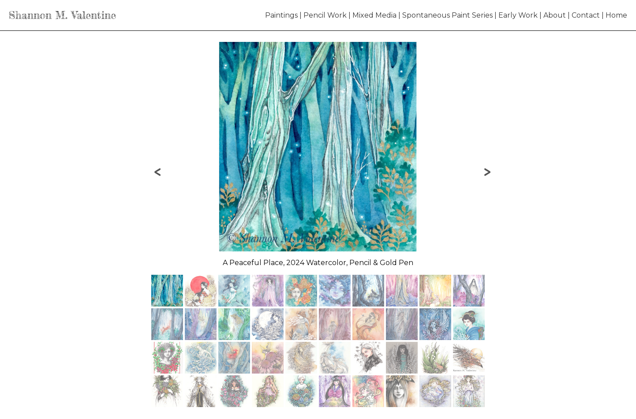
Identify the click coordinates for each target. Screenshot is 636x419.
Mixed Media (374, 15)
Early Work (518, 15)
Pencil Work (325, 15)
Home (616, 15)
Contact (586, 15)
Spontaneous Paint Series (447, 15)
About (554, 15)
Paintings (281, 15)
